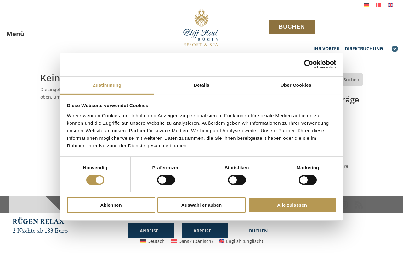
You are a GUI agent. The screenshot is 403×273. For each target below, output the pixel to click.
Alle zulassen (292, 205)
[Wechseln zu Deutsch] (366, 5)
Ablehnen (111, 205)
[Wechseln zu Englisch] (390, 5)
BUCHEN (292, 27)
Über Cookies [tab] (296, 84)
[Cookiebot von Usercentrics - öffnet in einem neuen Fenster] (308, 64)
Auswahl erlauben (201, 205)
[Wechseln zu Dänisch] (378, 5)
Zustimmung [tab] (107, 84)
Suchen (351, 80)
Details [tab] (201, 84)
